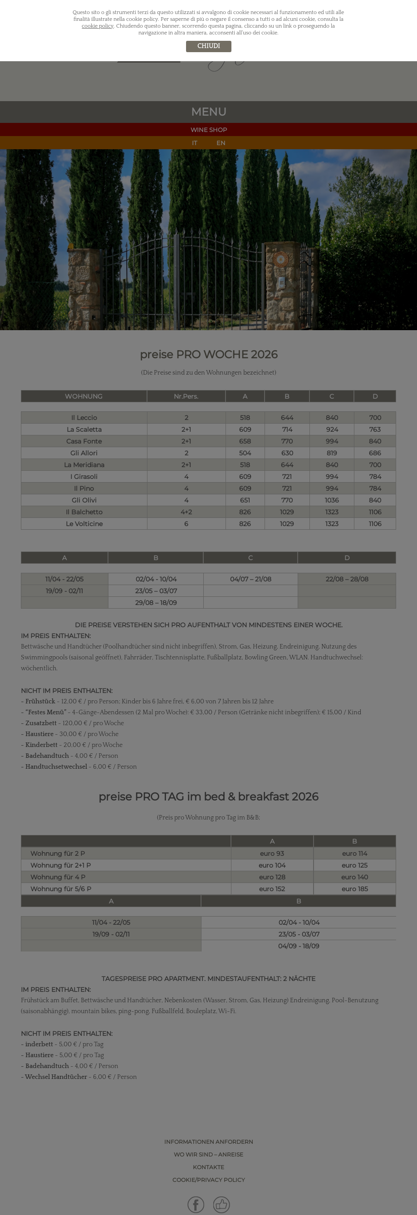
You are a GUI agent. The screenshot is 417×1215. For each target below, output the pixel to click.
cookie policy (97, 26)
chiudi (208, 46)
